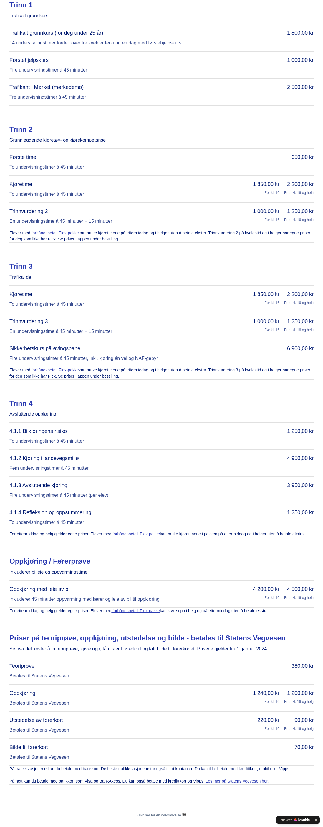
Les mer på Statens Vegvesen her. (237, 781)
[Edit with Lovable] (294, 819)
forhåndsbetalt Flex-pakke (55, 232)
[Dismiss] (315, 819)
